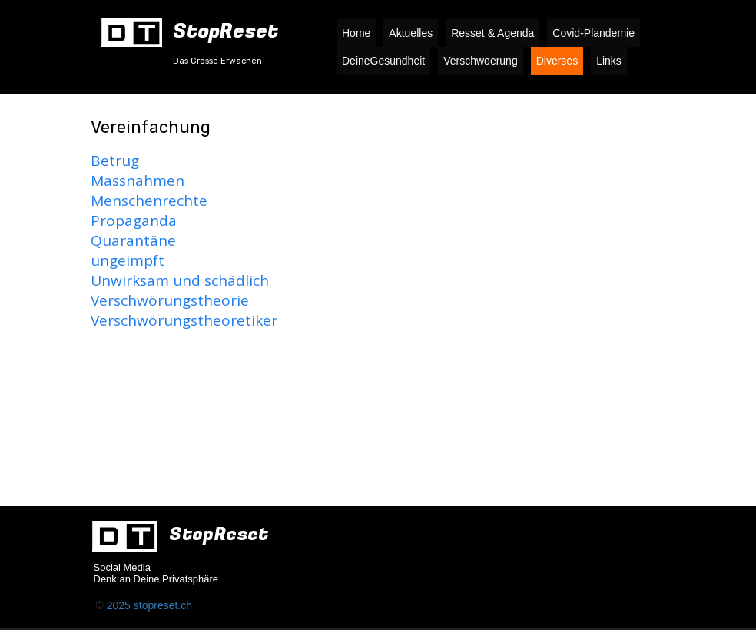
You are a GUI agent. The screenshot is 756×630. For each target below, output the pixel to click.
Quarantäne (133, 240)
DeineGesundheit (383, 61)
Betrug (115, 161)
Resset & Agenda (492, 33)
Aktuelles (411, 33)
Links (609, 61)
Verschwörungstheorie (170, 300)
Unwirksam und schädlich (180, 280)
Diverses (557, 61)
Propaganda (134, 220)
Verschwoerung (480, 61)
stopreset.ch (163, 605)
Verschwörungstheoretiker (184, 320)
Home (356, 33)
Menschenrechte (149, 201)
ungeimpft (127, 260)
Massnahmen (137, 181)
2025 (120, 605)
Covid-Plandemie (593, 33)
